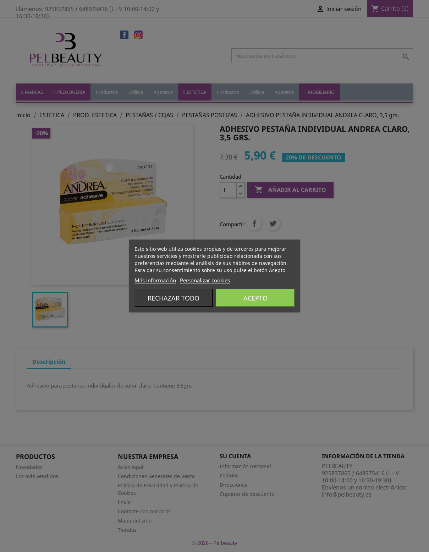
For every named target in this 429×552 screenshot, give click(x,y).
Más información (155, 280)
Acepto (255, 298)
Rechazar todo (173, 298)
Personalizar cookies (205, 280)
